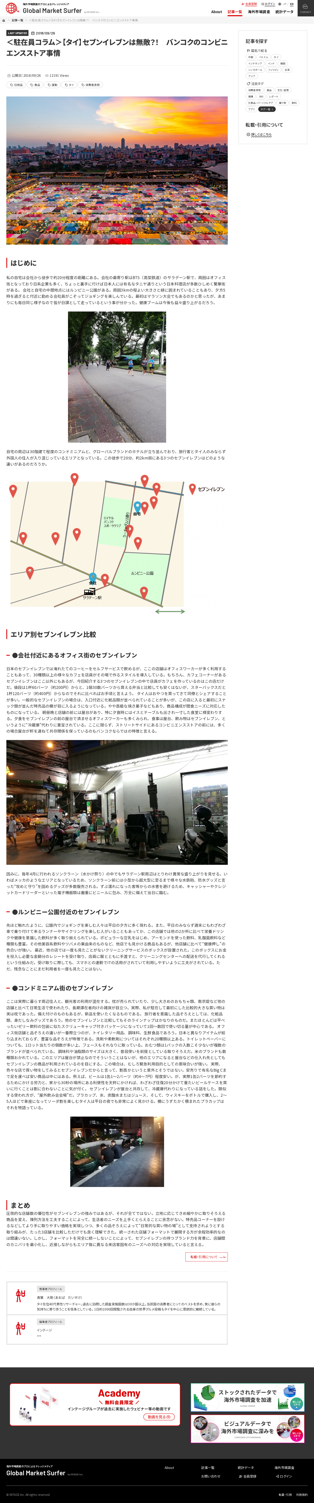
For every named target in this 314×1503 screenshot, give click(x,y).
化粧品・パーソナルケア (260, 102)
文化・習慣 (283, 90)
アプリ (251, 109)
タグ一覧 (267, 109)
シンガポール (255, 69)
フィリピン (273, 69)
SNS (261, 96)
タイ (69, 85)
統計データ (284, 11)
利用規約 (302, 1495)
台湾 (287, 69)
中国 (250, 57)
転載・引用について (204, 1256)
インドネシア (255, 63)
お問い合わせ (210, 1476)
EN (292, 4)
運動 (53, 85)
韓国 (282, 63)
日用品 (16, 85)
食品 (35, 85)
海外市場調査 (259, 11)
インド (271, 63)
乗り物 (282, 102)
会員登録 (249, 4)
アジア (251, 76)
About (216, 11)
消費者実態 (90, 85)
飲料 (294, 102)
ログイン (268, 4)
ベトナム (263, 57)
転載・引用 (285, 1495)
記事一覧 (235, 11)
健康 (250, 96)
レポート (273, 96)
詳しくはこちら (259, 134)
